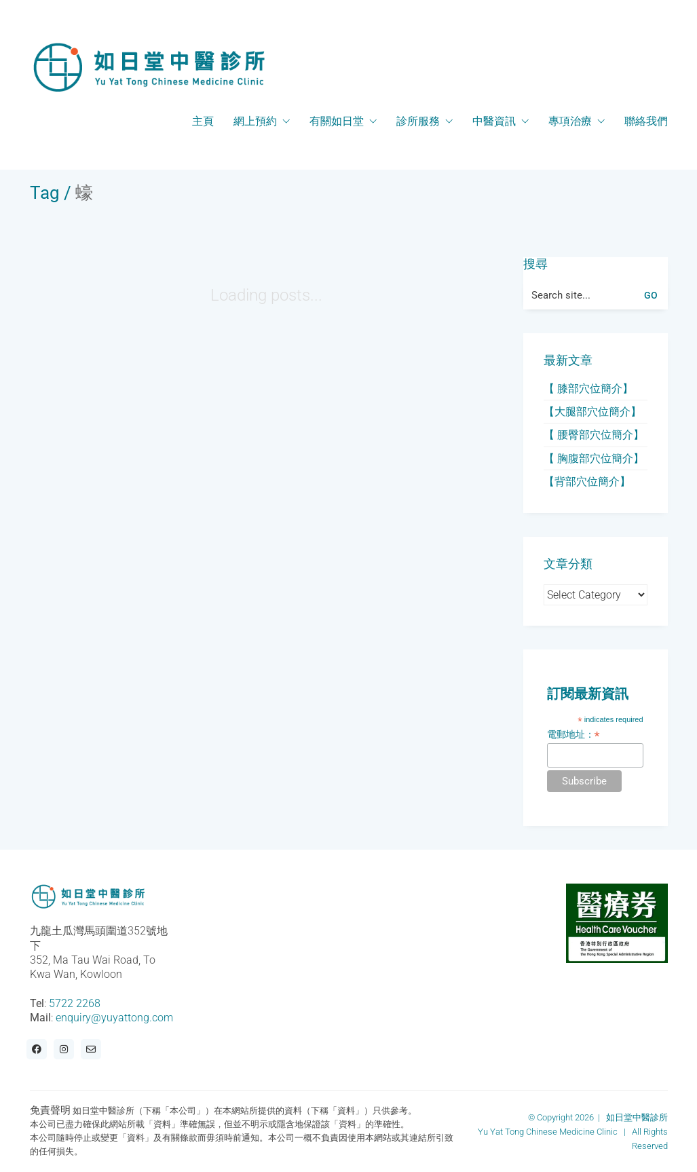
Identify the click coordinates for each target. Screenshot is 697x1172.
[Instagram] (64, 1049)
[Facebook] (36, 1049)
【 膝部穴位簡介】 (588, 388)
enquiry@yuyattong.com (114, 1017)
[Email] (91, 1049)
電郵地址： (573, 734)
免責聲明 (50, 1110)
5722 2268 (74, 1003)
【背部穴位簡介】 (587, 481)
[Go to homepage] (148, 67)
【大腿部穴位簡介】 (592, 411)
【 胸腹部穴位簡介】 (594, 458)
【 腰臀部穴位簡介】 (594, 434)
